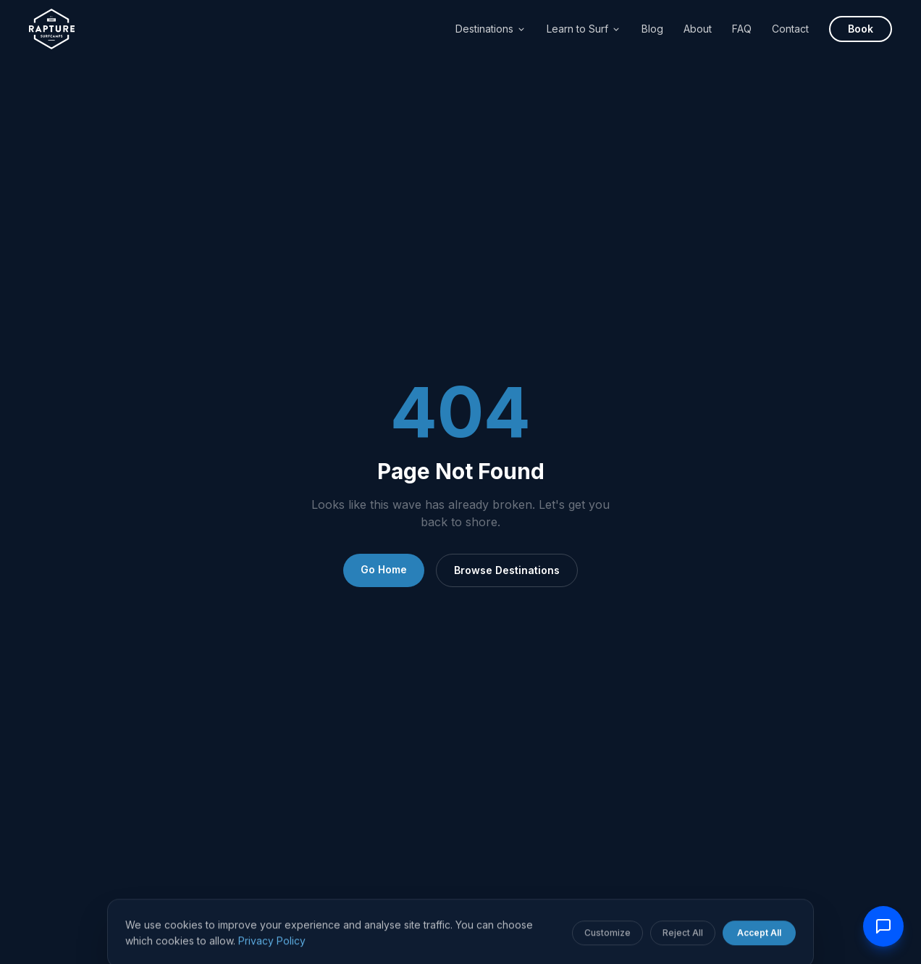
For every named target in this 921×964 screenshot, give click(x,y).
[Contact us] (883, 926)
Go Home (384, 569)
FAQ (742, 28)
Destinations (490, 28)
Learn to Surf (584, 28)
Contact (790, 28)
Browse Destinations (507, 570)
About (698, 28)
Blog (652, 28)
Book (860, 28)
